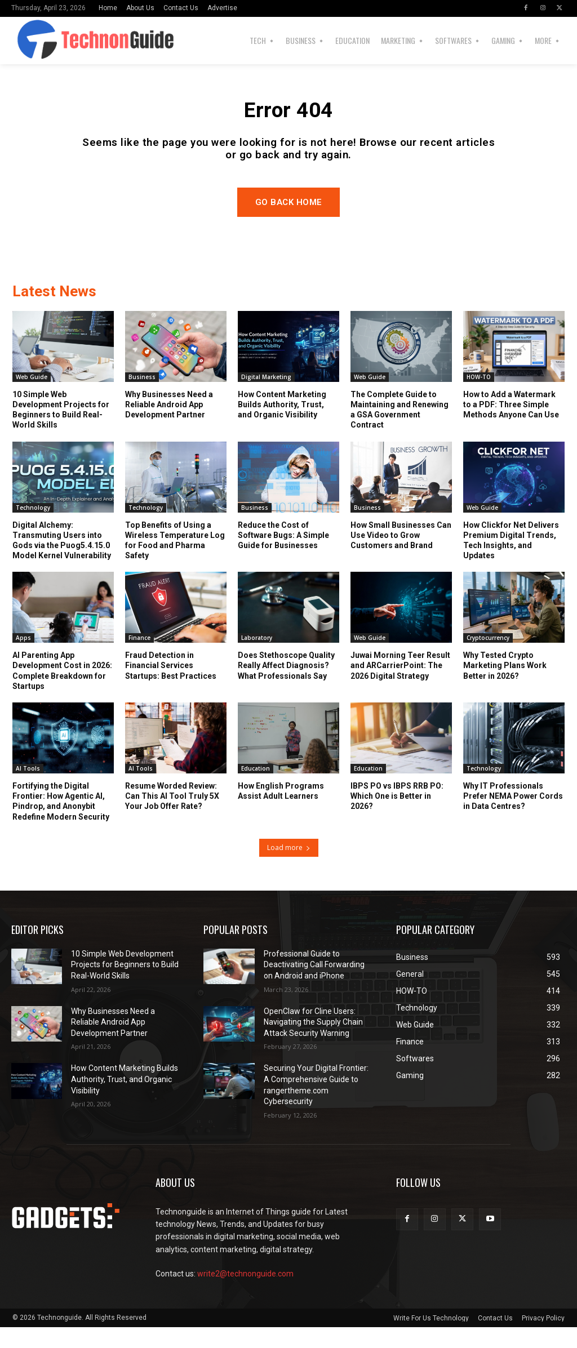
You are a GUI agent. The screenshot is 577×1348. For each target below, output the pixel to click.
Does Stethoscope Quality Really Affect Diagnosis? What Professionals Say (286, 686)
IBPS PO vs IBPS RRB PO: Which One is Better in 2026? (396, 816)
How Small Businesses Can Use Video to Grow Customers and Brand (400, 556)
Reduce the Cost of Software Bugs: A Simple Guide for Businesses (283, 556)
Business (142, 398)
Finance (139, 658)
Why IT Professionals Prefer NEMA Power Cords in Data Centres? (513, 816)
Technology (33, 528)
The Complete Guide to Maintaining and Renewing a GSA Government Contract (399, 431)
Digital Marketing (266, 398)
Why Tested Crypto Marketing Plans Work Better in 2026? (505, 686)
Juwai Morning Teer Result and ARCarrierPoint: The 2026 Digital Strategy (400, 686)
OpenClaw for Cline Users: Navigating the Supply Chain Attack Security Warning (313, 1042)
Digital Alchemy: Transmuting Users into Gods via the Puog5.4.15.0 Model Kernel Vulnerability (61, 561)
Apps (23, 658)
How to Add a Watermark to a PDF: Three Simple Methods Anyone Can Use (511, 425)
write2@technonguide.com (245, 1294)
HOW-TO (479, 398)
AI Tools (28, 789)
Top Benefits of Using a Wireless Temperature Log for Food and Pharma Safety (175, 561)
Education (255, 789)
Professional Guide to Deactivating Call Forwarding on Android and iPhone (314, 985)
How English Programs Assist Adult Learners (281, 811)
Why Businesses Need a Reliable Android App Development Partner (169, 425)
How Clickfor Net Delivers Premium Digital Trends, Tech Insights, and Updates (511, 561)
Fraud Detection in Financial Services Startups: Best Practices (170, 686)
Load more (288, 868)
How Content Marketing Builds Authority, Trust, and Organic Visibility (282, 425)
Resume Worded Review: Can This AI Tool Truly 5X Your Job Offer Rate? (172, 816)
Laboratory (256, 658)
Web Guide (31, 398)
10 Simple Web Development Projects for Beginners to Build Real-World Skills (60, 431)
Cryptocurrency (488, 658)
